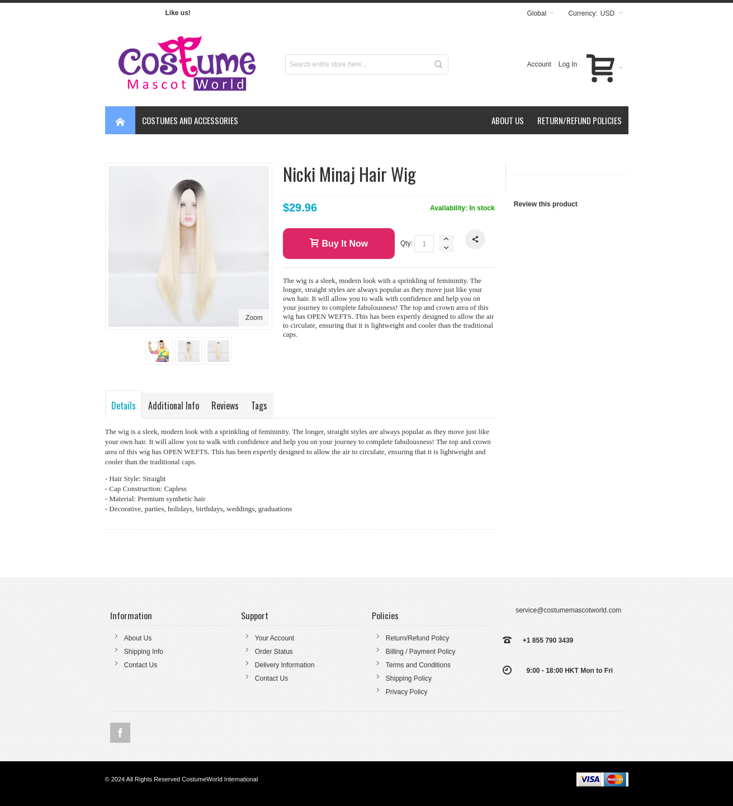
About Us (138, 638)
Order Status (274, 652)
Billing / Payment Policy (421, 652)
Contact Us (140, 665)
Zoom (254, 318)
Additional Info (173, 405)
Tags (259, 405)
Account (539, 64)
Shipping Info (143, 652)
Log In (568, 64)
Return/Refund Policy (417, 638)
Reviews (225, 405)
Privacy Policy (407, 692)
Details (123, 405)
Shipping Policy (409, 678)
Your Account (274, 638)
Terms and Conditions (418, 665)
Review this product (546, 204)
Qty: (406, 243)
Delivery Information (285, 665)
